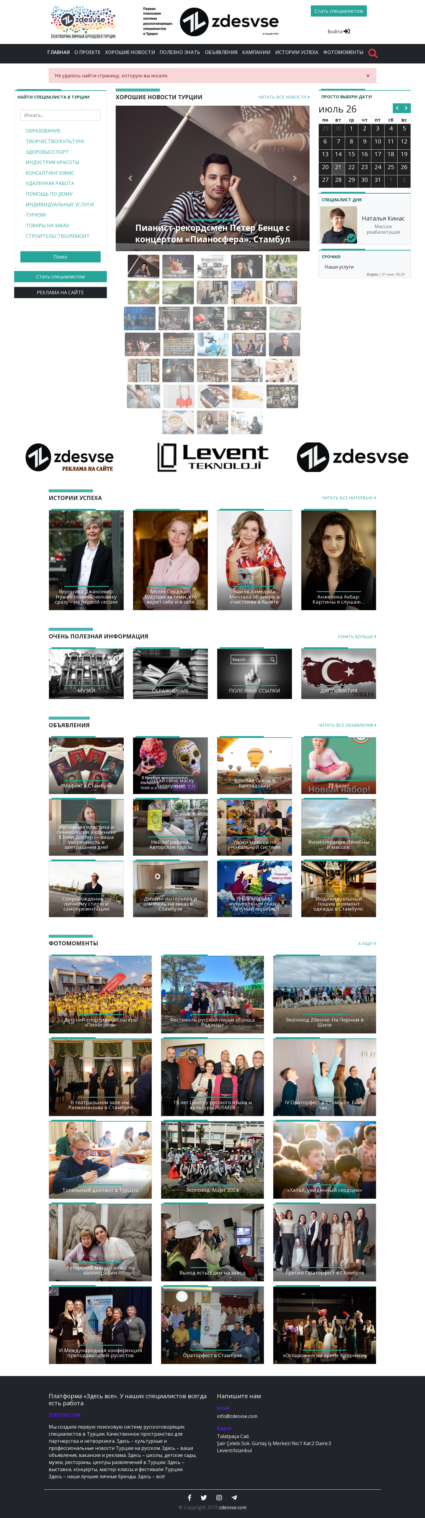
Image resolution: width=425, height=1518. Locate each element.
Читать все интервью (349, 498)
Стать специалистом (60, 276)
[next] (406, 108)
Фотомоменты (343, 52)
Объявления (221, 52)
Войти (339, 31)
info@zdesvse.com (237, 1416)
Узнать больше (357, 636)
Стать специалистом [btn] (339, 11)
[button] (130, 178)
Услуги (372, 274)
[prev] (397, 108)
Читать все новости (284, 97)
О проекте (87, 52)
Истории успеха (296, 52)
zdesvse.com (232, 1507)
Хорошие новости (130, 52)
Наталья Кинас (383, 218)
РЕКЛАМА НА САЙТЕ (60, 292)
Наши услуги (339, 267)
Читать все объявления (347, 725)
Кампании (256, 52)
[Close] (368, 75)
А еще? (367, 943)
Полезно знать (180, 52)
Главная (60, 51)
